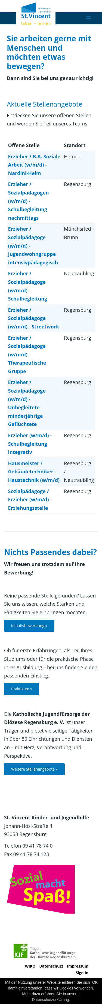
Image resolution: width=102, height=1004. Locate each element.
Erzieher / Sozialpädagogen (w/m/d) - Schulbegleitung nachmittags (28, 201)
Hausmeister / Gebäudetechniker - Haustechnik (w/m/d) (34, 471)
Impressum (77, 966)
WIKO (30, 966)
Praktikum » (21, 688)
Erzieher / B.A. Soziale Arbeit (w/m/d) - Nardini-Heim (34, 164)
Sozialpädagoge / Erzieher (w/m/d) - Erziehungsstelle (30, 499)
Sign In (82, 972)
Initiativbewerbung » (29, 625)
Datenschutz (51, 966)
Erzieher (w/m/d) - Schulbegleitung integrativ (30, 443)
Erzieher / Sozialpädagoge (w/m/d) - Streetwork (33, 318)
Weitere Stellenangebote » (34, 769)
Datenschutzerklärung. (51, 999)
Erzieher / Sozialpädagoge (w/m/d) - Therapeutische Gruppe (27, 354)
